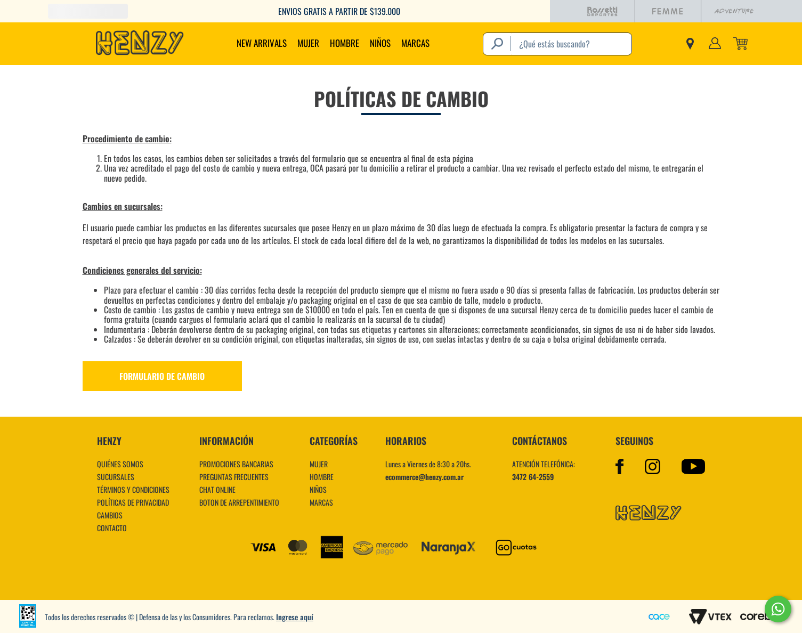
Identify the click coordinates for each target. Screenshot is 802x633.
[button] (401, 376)
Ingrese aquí (294, 616)
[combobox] (557, 44)
